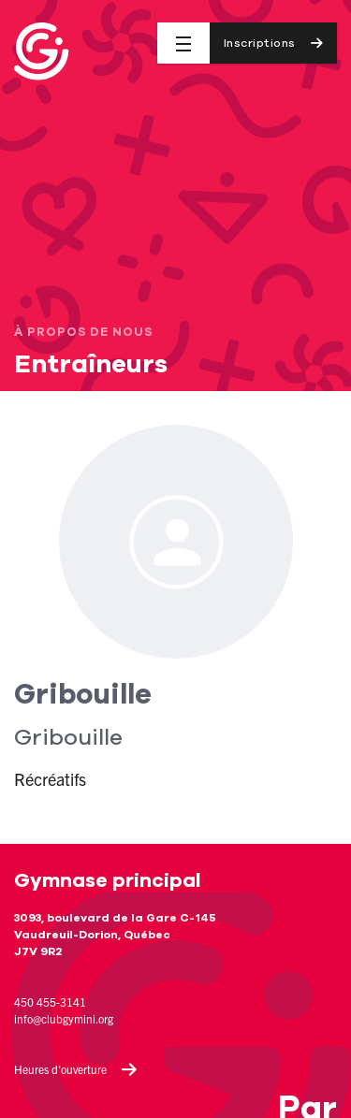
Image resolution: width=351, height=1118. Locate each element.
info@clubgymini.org (63, 1018)
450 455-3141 (50, 1002)
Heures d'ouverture (76, 1069)
